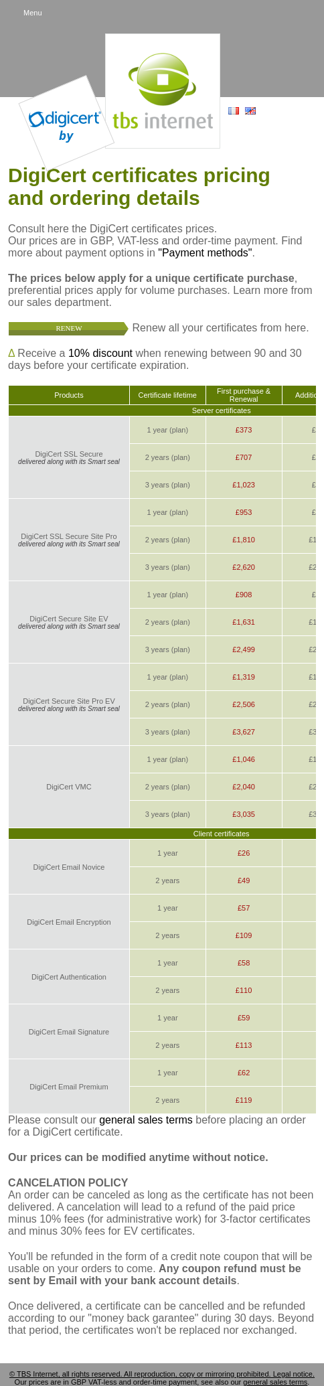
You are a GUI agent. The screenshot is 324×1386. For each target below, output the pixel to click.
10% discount (100, 353)
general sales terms (146, 1120)
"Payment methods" (205, 252)
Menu (32, 13)
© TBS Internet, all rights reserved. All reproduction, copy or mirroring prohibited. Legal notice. (162, 1374)
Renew (69, 328)
